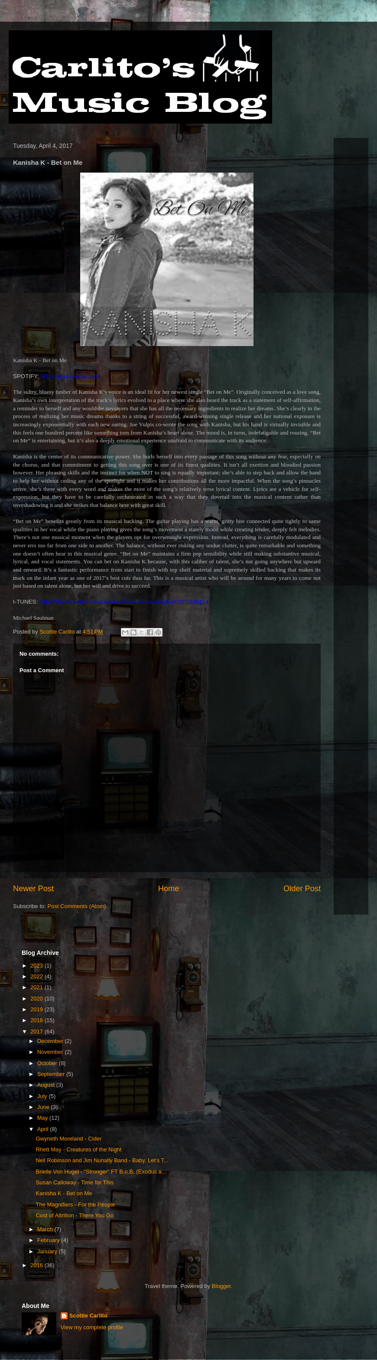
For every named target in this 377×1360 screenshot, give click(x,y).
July (43, 1096)
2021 (37, 987)
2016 (37, 1265)
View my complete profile (92, 1327)
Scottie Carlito (88, 1315)
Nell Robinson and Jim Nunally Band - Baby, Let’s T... (102, 1160)
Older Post (302, 888)
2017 (37, 1031)
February (49, 1240)
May (43, 1118)
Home (168, 888)
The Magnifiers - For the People (75, 1204)
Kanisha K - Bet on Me (64, 1193)
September (51, 1074)
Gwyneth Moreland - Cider (68, 1138)
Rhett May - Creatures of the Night (78, 1149)
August (46, 1085)
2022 (37, 976)
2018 (37, 1020)
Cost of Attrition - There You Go (75, 1215)
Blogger (221, 1286)
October (48, 1063)
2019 (37, 1009)
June (44, 1107)
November (51, 1052)
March (46, 1229)
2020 (37, 998)
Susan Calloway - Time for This (75, 1182)
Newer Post (33, 888)
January (48, 1251)
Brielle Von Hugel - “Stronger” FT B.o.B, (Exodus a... (101, 1171)
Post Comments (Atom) (77, 906)
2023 (37, 965)
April (43, 1129)
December (51, 1041)
